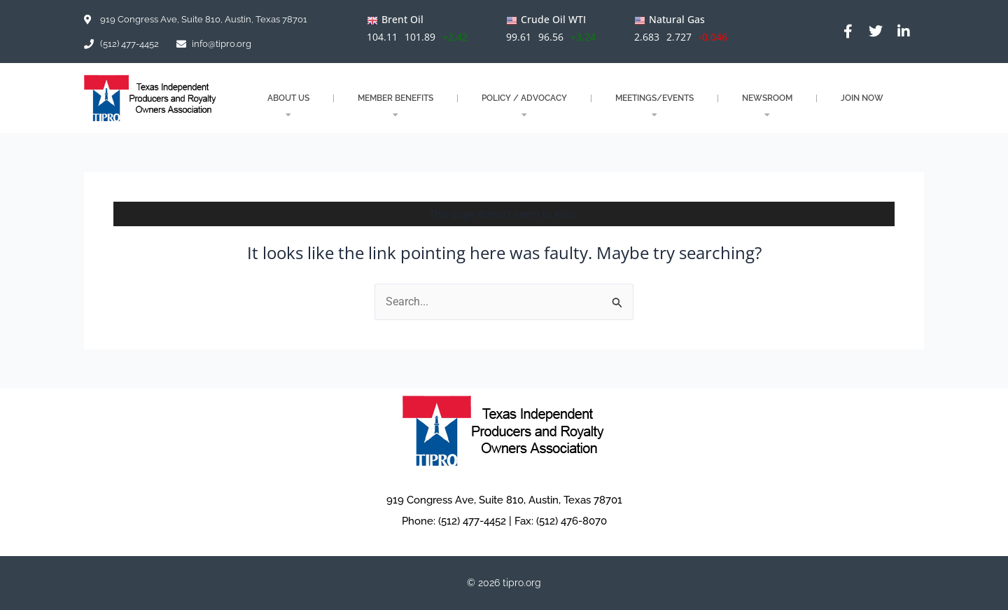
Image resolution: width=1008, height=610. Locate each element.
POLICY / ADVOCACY (524, 106)
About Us (288, 106)
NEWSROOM (767, 106)
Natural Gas (677, 19)
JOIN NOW (862, 98)
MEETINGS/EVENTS (654, 106)
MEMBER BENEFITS (395, 106)
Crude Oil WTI (553, 19)
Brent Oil (403, 19)
